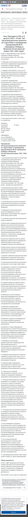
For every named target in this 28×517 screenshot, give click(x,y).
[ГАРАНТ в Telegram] (8, 2)
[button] (22, 2)
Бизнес (25, 12)
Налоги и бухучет (17, 12)
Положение (20, 70)
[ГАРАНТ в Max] (6, 2)
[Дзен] (4, 2)
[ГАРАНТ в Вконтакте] (2, 2)
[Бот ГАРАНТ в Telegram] (10, 2)
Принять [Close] (13, 512)
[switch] (3, 9)
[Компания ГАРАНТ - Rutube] (15, 2)
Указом (3, 137)
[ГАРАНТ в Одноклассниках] (13, 2)
